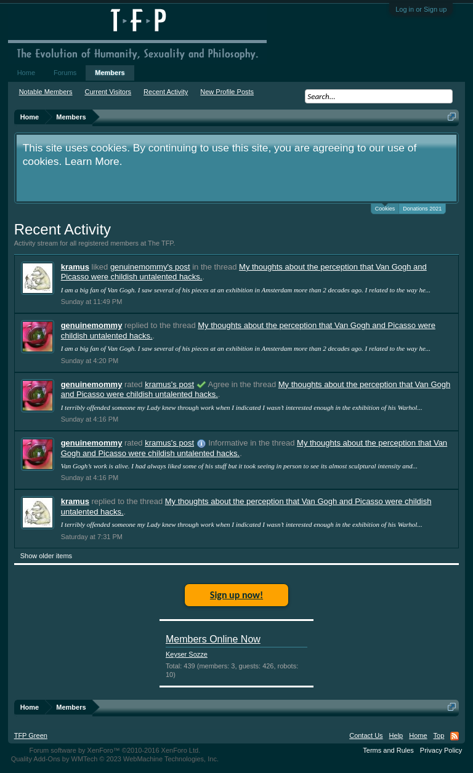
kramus (75, 266)
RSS (454, 736)
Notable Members (46, 91)
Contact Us (365, 735)
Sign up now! (236, 595)
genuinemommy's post (150, 266)
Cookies (385, 208)
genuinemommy (92, 325)
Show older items (46, 555)
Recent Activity (166, 91)
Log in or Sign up (421, 9)
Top (439, 735)
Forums (65, 72)
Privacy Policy (441, 750)
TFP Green (30, 735)
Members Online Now (213, 639)
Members (109, 72)
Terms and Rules (388, 750)
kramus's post (169, 384)
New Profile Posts (227, 91)
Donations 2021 (422, 209)
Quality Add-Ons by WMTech (115, 759)
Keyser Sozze (187, 654)
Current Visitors (108, 91)
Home (26, 72)
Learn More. (93, 161)
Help (396, 735)
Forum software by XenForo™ (114, 750)
